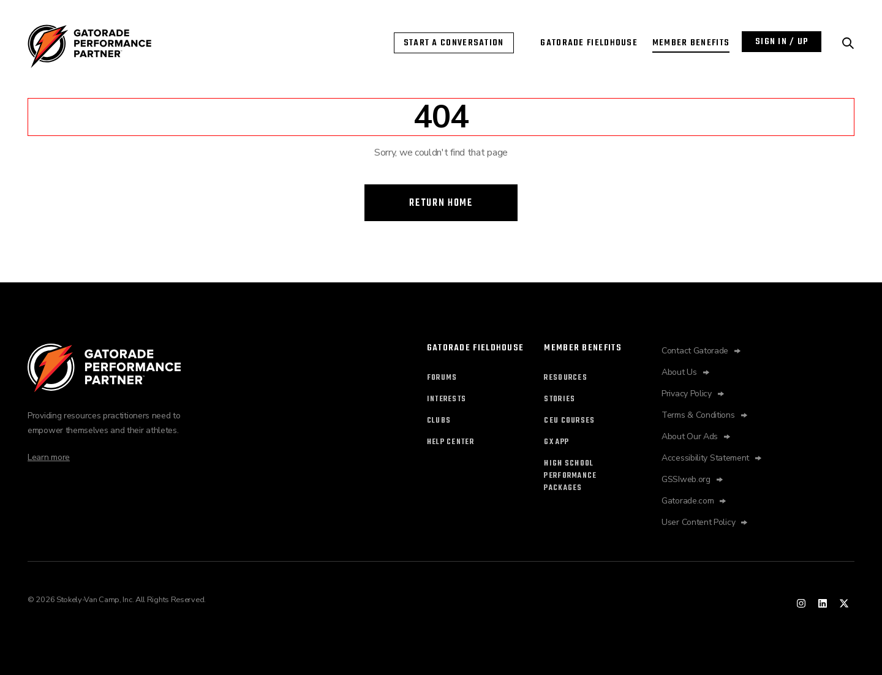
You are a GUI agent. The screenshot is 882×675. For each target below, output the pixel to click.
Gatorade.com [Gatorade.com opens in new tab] (688, 501)
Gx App (556, 442)
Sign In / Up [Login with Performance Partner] (782, 41)
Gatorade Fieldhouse (589, 43)
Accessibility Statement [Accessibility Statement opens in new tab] (705, 458)
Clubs (439, 421)
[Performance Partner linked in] (822, 603)
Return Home (441, 203)
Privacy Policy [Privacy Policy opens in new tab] (687, 393)
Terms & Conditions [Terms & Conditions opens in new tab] (698, 415)
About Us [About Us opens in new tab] (679, 372)
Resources (565, 378)
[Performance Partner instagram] (801, 603)
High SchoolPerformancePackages (570, 476)
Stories (559, 399)
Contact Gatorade (695, 350)
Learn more (49, 457)
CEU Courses (569, 421)
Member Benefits (691, 43)
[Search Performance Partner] (848, 43)
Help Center (450, 442)
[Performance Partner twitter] (843, 603)
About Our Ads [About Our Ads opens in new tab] (690, 436)
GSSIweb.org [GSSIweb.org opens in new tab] (686, 479)
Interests (447, 399)
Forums (442, 378)
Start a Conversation (454, 43)
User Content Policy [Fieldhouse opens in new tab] (698, 522)
